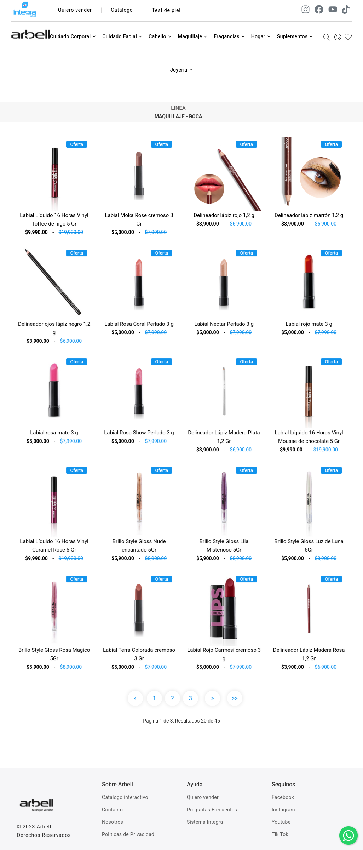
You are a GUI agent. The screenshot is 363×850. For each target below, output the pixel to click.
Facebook (283, 797)
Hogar (261, 36)
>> (235, 698)
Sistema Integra (205, 822)
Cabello (160, 36)
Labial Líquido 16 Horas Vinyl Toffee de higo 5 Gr (54, 219)
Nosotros (112, 822)
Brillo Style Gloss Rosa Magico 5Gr (54, 656)
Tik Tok (280, 834)
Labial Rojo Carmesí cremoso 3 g (224, 656)
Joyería (181, 70)
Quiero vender (75, 10)
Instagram (283, 809)
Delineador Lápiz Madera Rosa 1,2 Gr (308, 656)
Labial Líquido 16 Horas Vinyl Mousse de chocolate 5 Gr (309, 439)
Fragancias (229, 36)
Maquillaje (193, 36)
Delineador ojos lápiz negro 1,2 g (54, 330)
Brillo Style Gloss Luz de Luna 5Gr (308, 548)
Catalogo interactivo (125, 797)
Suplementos (295, 36)
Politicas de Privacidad (128, 834)
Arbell (44, 826)
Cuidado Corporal (73, 36)
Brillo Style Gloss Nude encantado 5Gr (139, 548)
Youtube (281, 822)
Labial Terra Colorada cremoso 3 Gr (139, 656)
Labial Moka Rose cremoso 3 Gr (139, 219)
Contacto (112, 809)
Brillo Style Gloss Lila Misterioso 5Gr (224, 548)
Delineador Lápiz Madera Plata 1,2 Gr (224, 439)
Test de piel (166, 10)
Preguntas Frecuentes (212, 809)
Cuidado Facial (122, 36)
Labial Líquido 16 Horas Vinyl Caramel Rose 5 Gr (54, 548)
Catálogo (122, 10)
